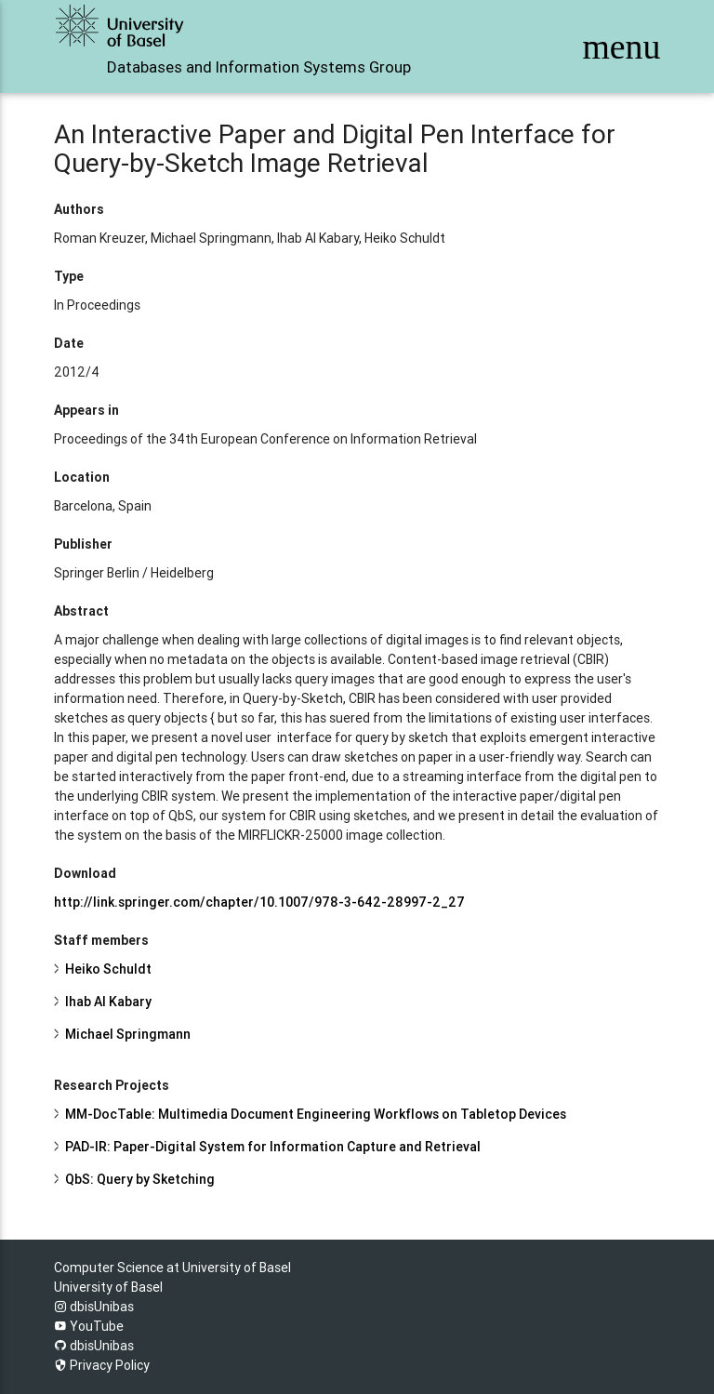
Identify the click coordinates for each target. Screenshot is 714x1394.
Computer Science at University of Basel (172, 1267)
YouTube (89, 1326)
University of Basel (108, 1287)
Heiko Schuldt (108, 969)
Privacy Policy (102, 1365)
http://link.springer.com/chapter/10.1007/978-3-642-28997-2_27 (259, 902)
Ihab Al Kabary (108, 1001)
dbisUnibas (94, 1306)
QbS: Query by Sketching (140, 1179)
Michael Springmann (128, 1034)
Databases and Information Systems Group (259, 67)
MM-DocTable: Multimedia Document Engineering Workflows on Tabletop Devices (315, 1114)
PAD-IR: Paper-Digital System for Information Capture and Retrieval (273, 1146)
